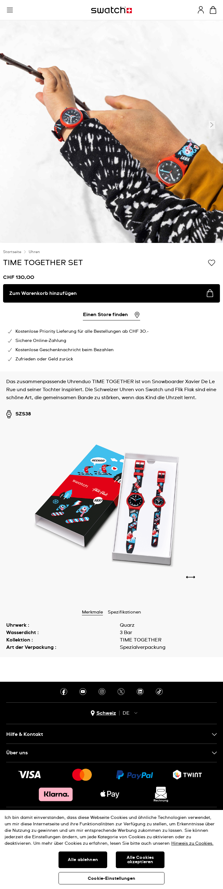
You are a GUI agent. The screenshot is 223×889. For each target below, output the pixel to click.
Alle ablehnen (83, 860)
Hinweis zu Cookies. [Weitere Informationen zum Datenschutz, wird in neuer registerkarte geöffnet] (192, 843)
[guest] (201, 10)
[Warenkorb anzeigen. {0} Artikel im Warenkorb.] (213, 10)
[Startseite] (111, 10)
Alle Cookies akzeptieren (140, 859)
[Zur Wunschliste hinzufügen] (211, 262)
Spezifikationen (124, 612)
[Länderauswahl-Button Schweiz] (103, 713)
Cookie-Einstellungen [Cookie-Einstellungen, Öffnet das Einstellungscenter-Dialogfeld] (111, 878)
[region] (111, 849)
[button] (10, 10)
